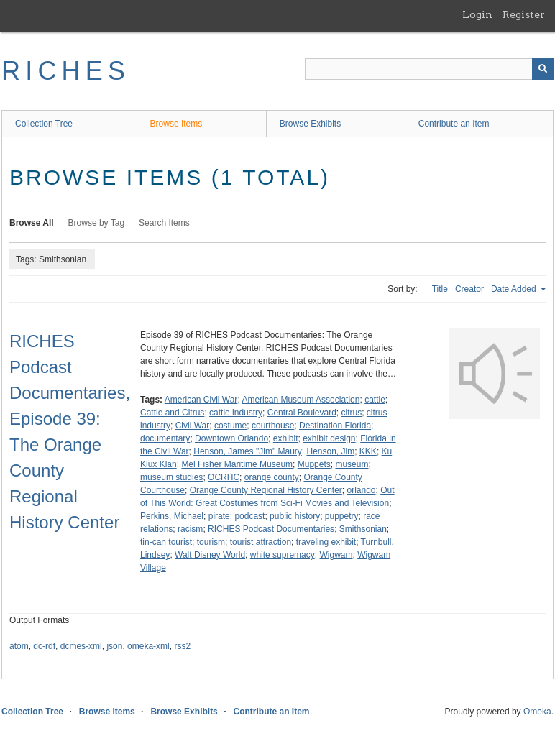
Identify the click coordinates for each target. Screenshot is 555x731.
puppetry (342, 516)
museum (351, 464)
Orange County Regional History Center (266, 490)
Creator (469, 289)
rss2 (182, 646)
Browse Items (176, 124)
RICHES (65, 71)
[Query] (429, 69)
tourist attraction (260, 542)
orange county (271, 477)
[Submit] (543, 69)
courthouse (273, 425)
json (114, 646)
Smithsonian (363, 529)
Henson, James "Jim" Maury (247, 451)
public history (295, 516)
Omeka (537, 712)
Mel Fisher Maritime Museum (237, 464)
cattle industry (235, 413)
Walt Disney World (210, 555)
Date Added (514, 289)
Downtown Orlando (231, 438)
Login (477, 14)
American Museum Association (300, 400)
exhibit (285, 438)
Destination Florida (335, 425)
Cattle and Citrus (172, 413)
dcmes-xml (81, 646)
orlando (361, 490)
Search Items (164, 223)
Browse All (31, 223)
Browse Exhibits (310, 124)
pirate (219, 516)
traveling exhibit (326, 542)
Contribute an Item (454, 124)
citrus (351, 413)
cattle (374, 400)
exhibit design (329, 438)
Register (524, 14)
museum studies (171, 477)
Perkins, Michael (171, 516)
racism (190, 529)
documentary (165, 438)
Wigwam (335, 555)
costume (230, 425)
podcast (249, 516)
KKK (368, 451)
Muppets (314, 464)
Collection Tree (44, 124)
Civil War (192, 425)
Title (440, 289)
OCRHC (223, 477)
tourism (211, 542)
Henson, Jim (330, 451)
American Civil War (201, 400)
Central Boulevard (301, 413)
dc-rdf (44, 646)
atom (19, 646)
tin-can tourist (166, 542)
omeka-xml (148, 646)
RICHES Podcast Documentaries (271, 529)
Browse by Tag (96, 223)
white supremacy (282, 555)
